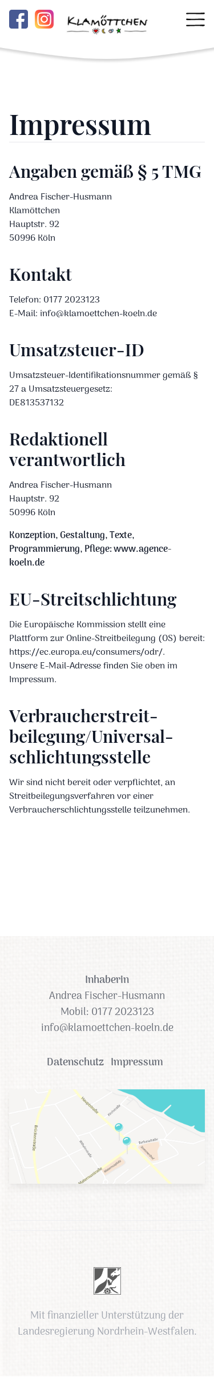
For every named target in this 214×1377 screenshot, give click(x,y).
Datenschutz (75, 1063)
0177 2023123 (122, 1012)
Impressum (137, 1063)
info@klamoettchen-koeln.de (107, 1028)
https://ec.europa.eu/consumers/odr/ (86, 652)
